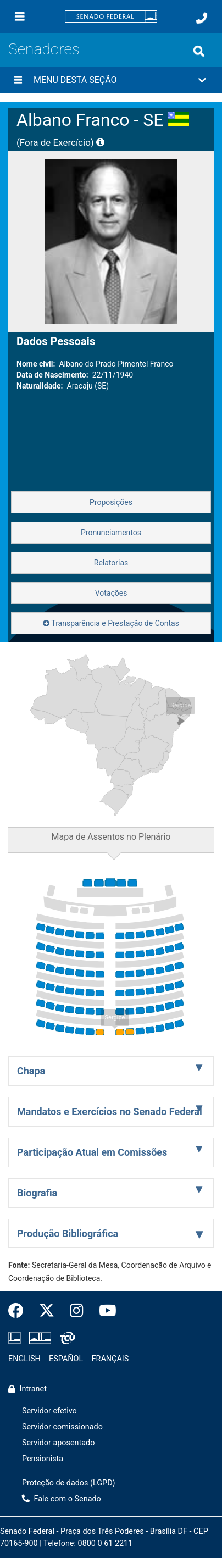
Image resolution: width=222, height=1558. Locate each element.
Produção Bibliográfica (67, 1233)
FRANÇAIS (110, 1358)
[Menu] (19, 16)
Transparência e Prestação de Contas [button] (111, 623)
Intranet (27, 1389)
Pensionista (42, 1458)
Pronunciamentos (111, 532)
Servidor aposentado (58, 1443)
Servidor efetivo (49, 1411)
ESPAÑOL (66, 1358)
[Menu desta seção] (18, 80)
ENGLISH (24, 1358)
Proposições (111, 502)
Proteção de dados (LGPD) (68, 1483)
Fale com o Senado (61, 1499)
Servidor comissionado (62, 1427)
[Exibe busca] (199, 51)
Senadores (44, 49)
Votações (111, 593)
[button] (111, 80)
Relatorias (111, 562)
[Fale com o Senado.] (202, 18)
